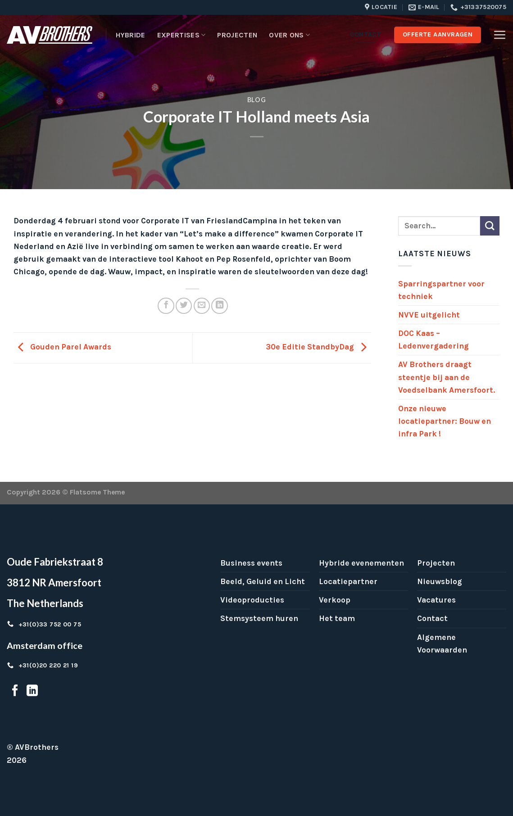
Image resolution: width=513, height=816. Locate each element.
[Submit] (489, 226)
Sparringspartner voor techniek (441, 290)
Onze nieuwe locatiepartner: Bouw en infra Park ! (444, 421)
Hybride (130, 35)
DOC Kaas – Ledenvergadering (433, 339)
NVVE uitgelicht (429, 314)
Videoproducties (252, 599)
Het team (337, 618)
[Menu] (499, 34)
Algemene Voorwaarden (442, 643)
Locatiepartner (348, 581)
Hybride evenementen (361, 562)
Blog (256, 100)
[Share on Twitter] (184, 306)
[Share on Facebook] (166, 306)
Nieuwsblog (439, 581)
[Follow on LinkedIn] (32, 691)
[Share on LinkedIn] (219, 306)
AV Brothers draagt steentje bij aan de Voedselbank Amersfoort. (446, 377)
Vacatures (436, 599)
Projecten (237, 35)
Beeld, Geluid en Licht (262, 581)
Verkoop (334, 599)
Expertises (181, 35)
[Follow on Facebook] (15, 691)
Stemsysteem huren (259, 618)
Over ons (289, 35)
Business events (251, 562)
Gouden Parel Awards (62, 346)
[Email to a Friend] (202, 306)
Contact (432, 618)
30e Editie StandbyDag (318, 346)
